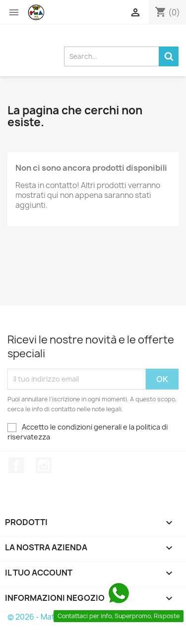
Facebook (16, 465)
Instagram (44, 465)
